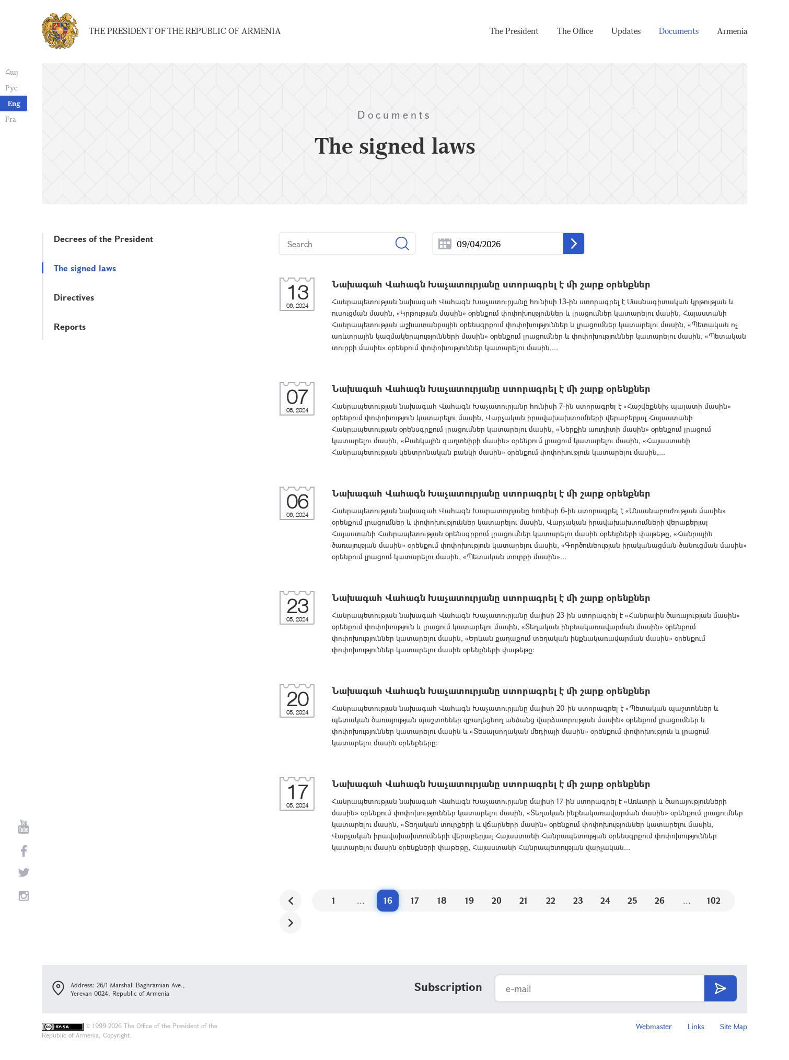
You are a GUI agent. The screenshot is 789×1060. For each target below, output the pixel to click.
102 (714, 900)
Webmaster (654, 1026)
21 (523, 900)
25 (632, 900)
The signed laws (85, 267)
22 (550, 900)
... (444, 243)
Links (696, 1026)
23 (578, 900)
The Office (575, 31)
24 (605, 900)
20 (497, 900)
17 (415, 900)
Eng (14, 103)
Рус (11, 88)
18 (442, 900)
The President (514, 31)
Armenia (732, 31)
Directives (74, 297)
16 (388, 900)
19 (469, 900)
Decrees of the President (103, 238)
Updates (626, 31)
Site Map (733, 1026)
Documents (679, 31)
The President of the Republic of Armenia (185, 31)
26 (660, 900)
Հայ (11, 72)
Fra (10, 119)
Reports (70, 326)
